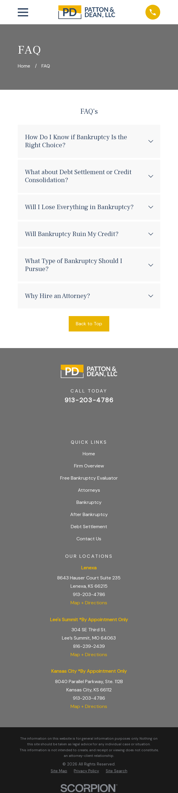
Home (89, 454)
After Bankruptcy (89, 514)
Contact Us (88, 539)
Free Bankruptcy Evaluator (89, 478)
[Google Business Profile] (73, 417)
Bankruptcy (89, 502)
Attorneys (89, 490)
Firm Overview (89, 466)
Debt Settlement (89, 526)
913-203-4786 (89, 400)
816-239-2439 (89, 646)
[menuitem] (59, 771)
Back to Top (89, 324)
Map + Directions (88, 603)
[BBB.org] (104, 417)
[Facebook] (89, 417)
